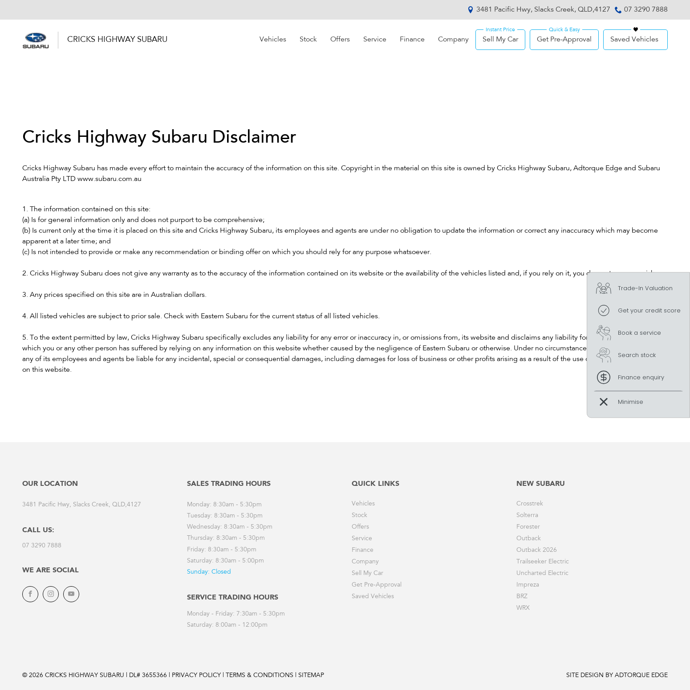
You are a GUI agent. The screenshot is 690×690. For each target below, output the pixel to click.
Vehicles (273, 39)
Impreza (527, 585)
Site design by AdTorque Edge (617, 676)
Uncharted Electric (542, 574)
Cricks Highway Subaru (117, 40)
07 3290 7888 (646, 9)
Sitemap (311, 676)
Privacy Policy (196, 676)
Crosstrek (529, 504)
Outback (528, 539)
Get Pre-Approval (564, 39)
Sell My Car (500, 39)
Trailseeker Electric (542, 562)
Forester (528, 527)
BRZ (522, 597)
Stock (308, 39)
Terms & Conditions (259, 676)
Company (453, 39)
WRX (523, 608)
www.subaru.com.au (109, 179)
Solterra (527, 516)
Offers (340, 39)
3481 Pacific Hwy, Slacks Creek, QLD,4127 (543, 9)
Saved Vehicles (634, 39)
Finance (412, 39)
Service (374, 39)
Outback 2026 (536, 550)
